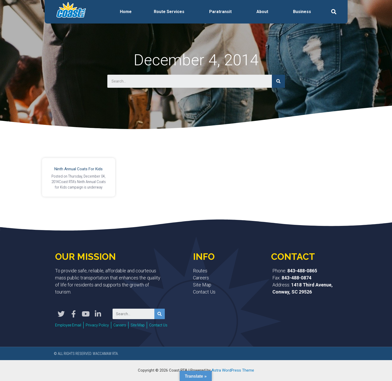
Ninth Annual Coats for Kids (78, 169)
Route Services (169, 11)
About (262, 11)
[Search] (278, 81)
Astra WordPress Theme (233, 370)
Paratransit (220, 11)
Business (302, 11)
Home (126, 11)
